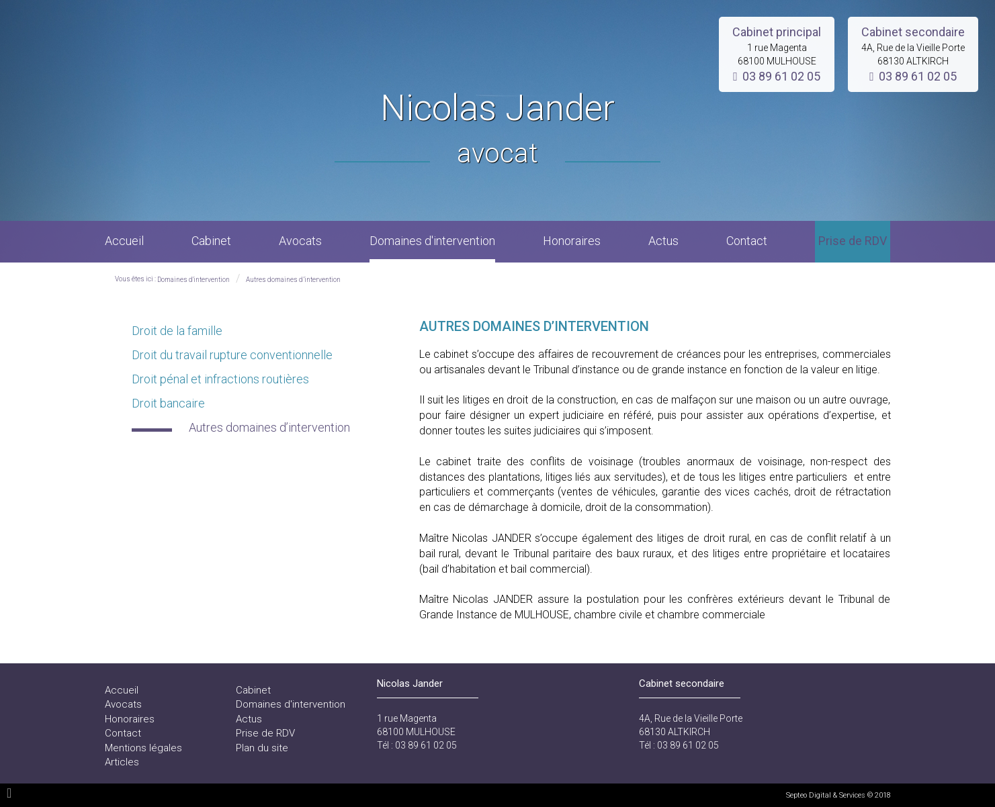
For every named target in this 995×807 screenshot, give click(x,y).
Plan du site (262, 748)
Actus (663, 241)
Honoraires (572, 241)
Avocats (300, 241)
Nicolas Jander (497, 130)
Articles (122, 762)
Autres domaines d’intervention (293, 279)
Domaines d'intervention (432, 241)
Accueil (124, 241)
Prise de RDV (852, 241)
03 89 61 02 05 (781, 76)
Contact (746, 241)
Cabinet (211, 241)
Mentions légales (143, 748)
